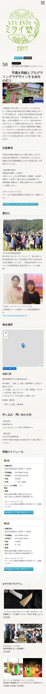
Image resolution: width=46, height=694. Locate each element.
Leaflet (41, 365)
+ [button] (6, 333)
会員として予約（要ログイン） (19, 512)
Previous (5, 93)
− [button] (6, 337)
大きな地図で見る (10, 368)
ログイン (18, 58)
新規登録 (27, 58)
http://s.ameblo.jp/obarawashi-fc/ (14, 316)
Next (40, 93)
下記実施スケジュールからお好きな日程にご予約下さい (20, 204)
